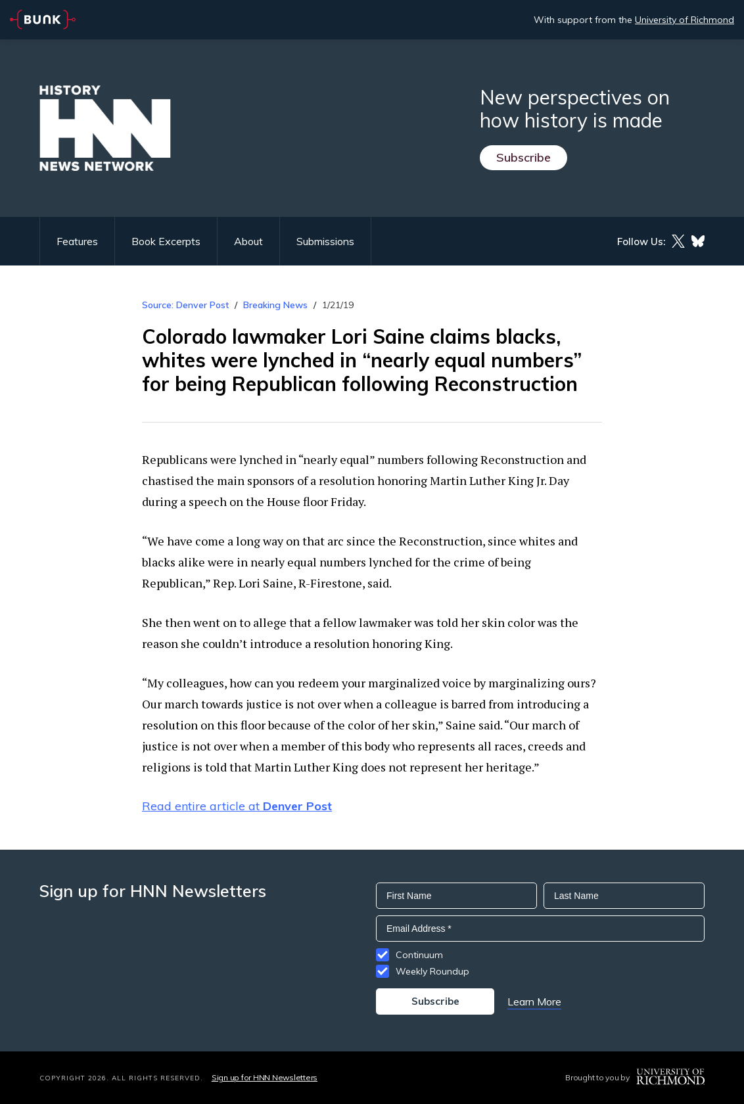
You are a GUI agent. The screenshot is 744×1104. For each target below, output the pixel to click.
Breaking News (275, 305)
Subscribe (523, 157)
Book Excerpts (165, 241)
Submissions (325, 241)
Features (77, 241)
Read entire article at (237, 806)
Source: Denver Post (185, 305)
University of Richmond (684, 20)
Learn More (534, 1001)
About (248, 241)
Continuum (419, 955)
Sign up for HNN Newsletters (264, 1077)
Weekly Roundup (432, 971)
